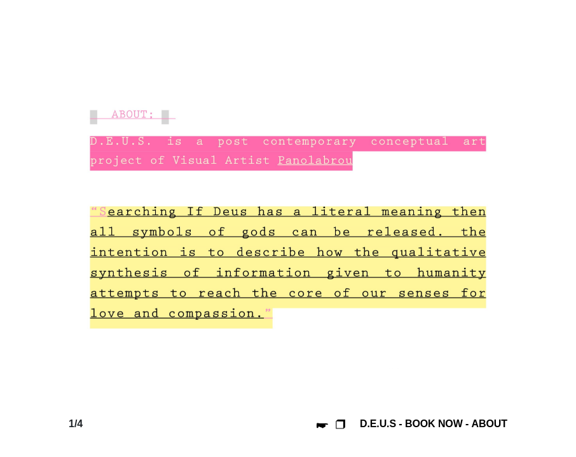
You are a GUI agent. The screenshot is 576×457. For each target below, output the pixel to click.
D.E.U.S (378, 423)
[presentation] (118, 221)
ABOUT (489, 423)
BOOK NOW (434, 423)
